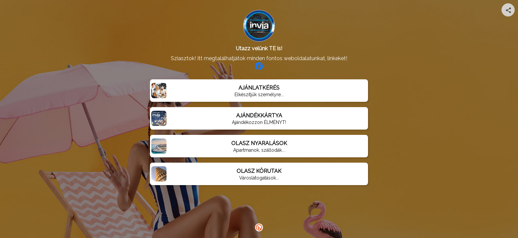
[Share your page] (508, 10)
